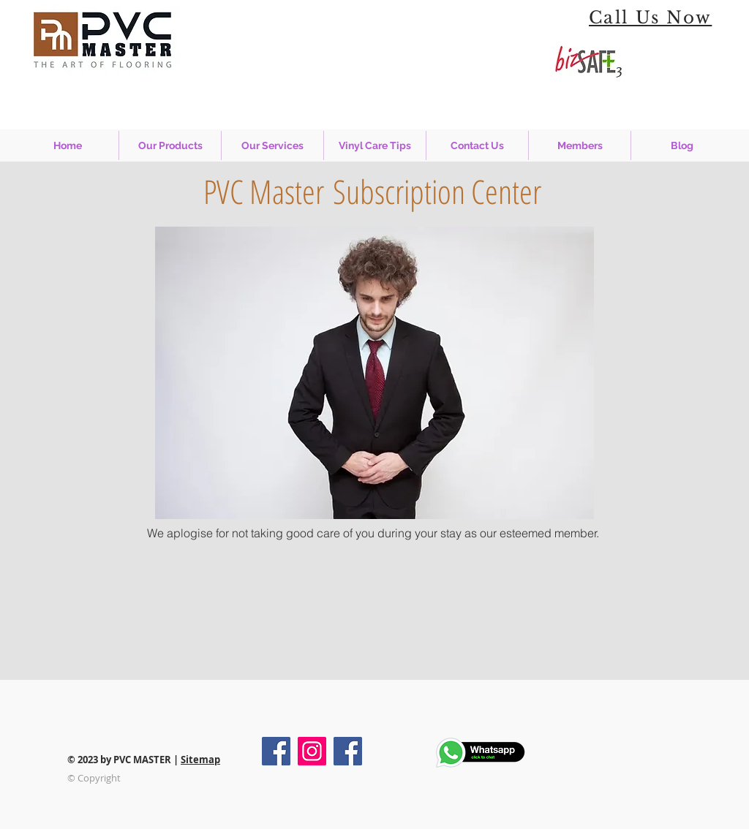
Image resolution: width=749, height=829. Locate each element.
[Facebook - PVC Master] (276, 751)
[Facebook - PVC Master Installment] (348, 751)
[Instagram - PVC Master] (312, 751)
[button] (272, 145)
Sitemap (200, 759)
